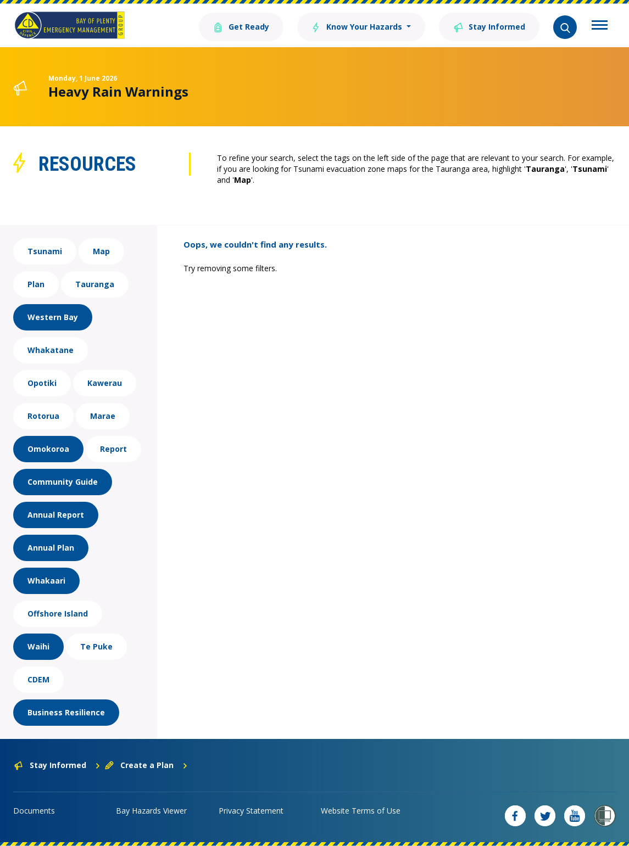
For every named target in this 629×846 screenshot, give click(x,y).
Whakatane (50, 350)
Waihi (38, 646)
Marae (102, 416)
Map (101, 251)
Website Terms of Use (360, 810)
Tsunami (44, 251)
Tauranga (94, 284)
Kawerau (104, 383)
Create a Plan (146, 765)
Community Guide (62, 482)
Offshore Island (57, 613)
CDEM (38, 679)
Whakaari (46, 580)
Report (113, 449)
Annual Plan (50, 547)
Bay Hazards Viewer (151, 810)
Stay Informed (489, 26)
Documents (34, 810)
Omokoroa (48, 449)
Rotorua (43, 416)
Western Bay (52, 317)
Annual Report (55, 514)
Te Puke (96, 646)
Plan (35, 284)
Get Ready (241, 26)
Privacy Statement (251, 810)
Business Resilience (66, 712)
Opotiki (42, 383)
